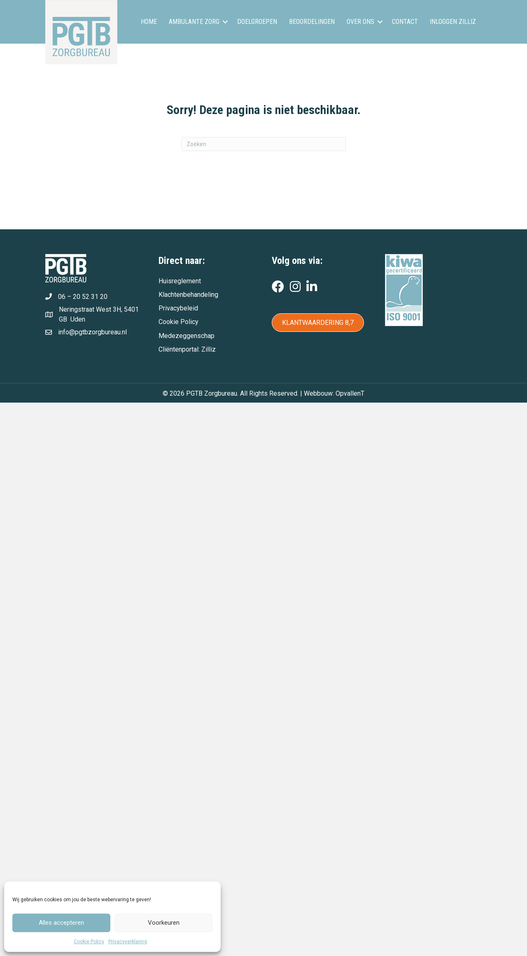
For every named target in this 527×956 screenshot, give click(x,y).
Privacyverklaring (127, 941)
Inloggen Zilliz (453, 22)
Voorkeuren (164, 922)
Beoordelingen (312, 22)
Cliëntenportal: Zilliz (187, 349)
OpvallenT (350, 393)
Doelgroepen (257, 22)
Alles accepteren (61, 922)
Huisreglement (180, 281)
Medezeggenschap (187, 336)
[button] (225, 22)
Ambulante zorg (194, 22)
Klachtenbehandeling (188, 294)
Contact (405, 22)
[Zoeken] (263, 144)
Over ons (360, 22)
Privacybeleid (178, 308)
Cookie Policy (89, 941)
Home (149, 22)
